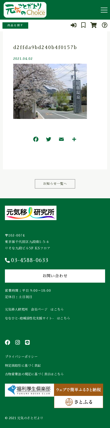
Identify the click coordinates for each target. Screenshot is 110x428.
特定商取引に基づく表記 (23, 365)
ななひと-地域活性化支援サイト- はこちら (37, 318)
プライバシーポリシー (21, 356)
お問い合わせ (55, 276)
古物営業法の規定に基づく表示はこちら (34, 374)
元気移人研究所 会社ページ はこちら (34, 309)
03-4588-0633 (26, 260)
